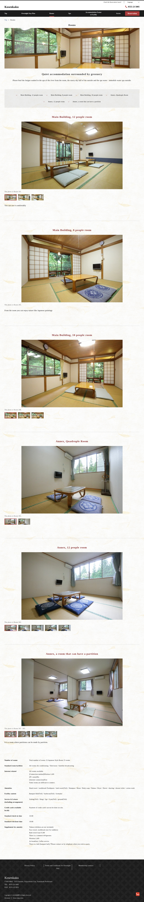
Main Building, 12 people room (29, 95)
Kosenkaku (11, 877)
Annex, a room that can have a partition (84, 102)
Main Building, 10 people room (89, 95)
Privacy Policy (30, 865)
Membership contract (86, 865)
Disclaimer (7, 898)
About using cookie (18, 898)
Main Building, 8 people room (59, 95)
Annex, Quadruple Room (117, 95)
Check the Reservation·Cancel (112, 2)
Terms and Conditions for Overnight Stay (58, 867)
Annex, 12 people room (54, 102)
